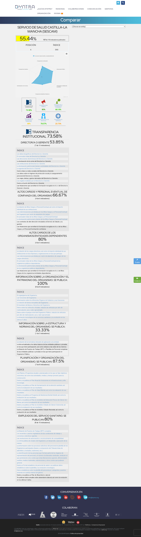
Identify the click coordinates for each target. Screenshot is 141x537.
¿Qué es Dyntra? (44, 9)
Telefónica (87, 525)
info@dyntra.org (18, 531)
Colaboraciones (76, 9)
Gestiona (109, 9)
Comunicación (94, 9)
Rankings (60, 9)
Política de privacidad (76, 533)
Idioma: (58, 13)
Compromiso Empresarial (98, 525)
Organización (44, 13)
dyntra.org (55, 528)
